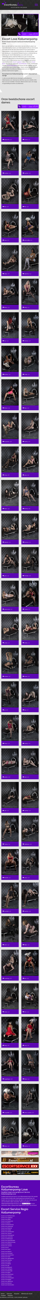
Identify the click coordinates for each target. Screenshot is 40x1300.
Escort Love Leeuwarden (7, 1255)
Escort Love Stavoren (6, 1283)
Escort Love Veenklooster (7, 1231)
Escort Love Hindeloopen (7, 1277)
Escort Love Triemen (6, 1233)
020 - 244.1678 (28, 34)
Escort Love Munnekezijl (7, 1224)
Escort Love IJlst (5, 1265)
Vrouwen (16, 1293)
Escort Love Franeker (6, 1260)
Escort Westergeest (12, 65)
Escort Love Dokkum (6, 1251)
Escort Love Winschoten (7, 1274)
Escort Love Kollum (6, 1219)
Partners (10, 1295)
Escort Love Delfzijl (6, 1263)
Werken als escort (26, 1293)
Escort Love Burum (6, 1223)
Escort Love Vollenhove (7, 1281)
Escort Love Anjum (6, 1249)
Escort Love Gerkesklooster (8, 1240)
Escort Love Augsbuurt (6, 1217)
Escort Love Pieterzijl (6, 1228)
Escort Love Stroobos (6, 1244)
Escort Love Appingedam (7, 1258)
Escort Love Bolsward (6, 1267)
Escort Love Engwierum (7, 1221)
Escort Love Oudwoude (7, 1226)
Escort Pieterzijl (22, 63)
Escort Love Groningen (7, 1253)
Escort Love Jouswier (6, 1245)
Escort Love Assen (5, 1256)
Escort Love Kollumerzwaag (8, 1242)
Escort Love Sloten (6, 1272)
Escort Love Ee (5, 1247)
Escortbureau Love (4, 1297)
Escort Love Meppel (6, 1279)
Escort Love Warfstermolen (8, 1216)
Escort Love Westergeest (7, 1235)
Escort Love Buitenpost (7, 1238)
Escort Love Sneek (6, 1262)
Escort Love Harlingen (6, 1269)
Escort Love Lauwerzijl (7, 1237)
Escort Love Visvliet (6, 1230)
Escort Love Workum (6, 1276)
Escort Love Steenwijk (6, 1270)
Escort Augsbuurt (17, 62)
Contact (3, 1295)
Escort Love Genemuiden (7, 1284)
